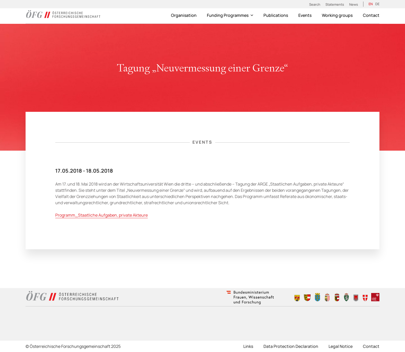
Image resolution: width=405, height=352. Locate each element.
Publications (275, 15)
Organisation (184, 15)
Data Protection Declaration (290, 346)
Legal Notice (341, 346)
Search (314, 4)
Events (304, 15)
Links (248, 346)
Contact (371, 15)
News (353, 4)
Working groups (337, 15)
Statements (334, 4)
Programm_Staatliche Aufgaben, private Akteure (101, 215)
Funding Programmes (230, 15)
